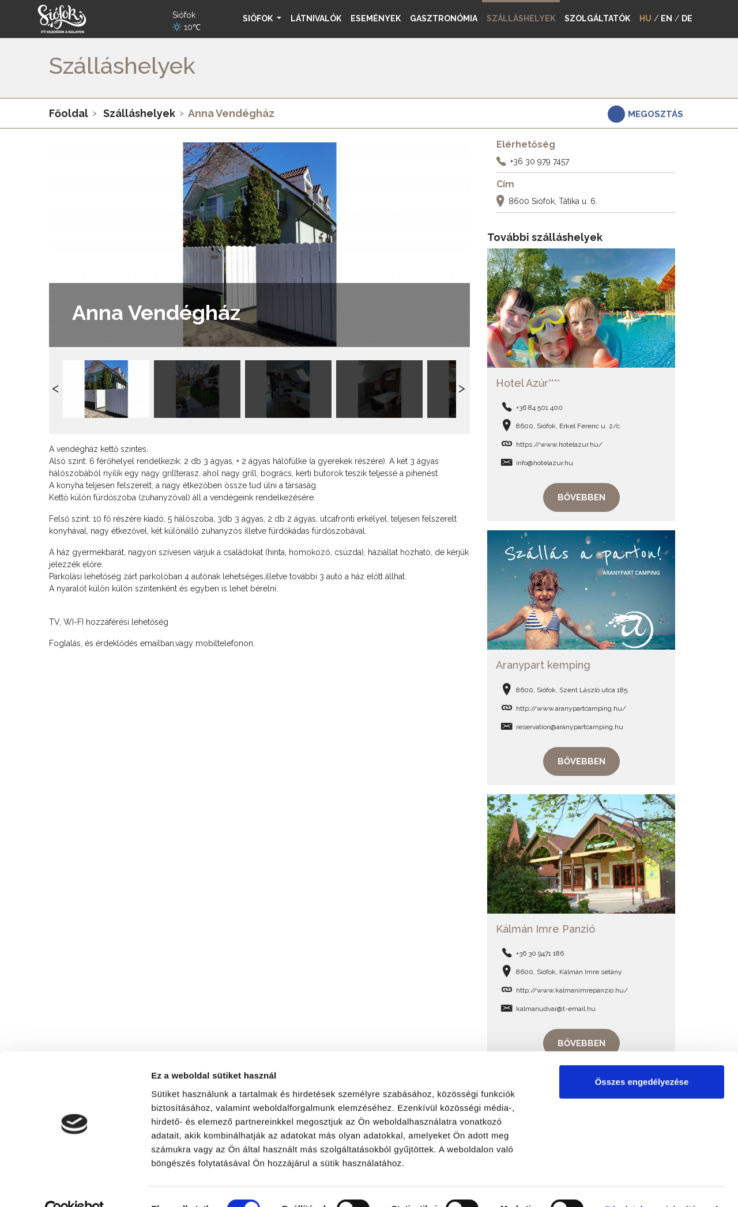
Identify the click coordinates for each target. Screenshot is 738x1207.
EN (666, 18)
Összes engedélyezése (642, 1057)
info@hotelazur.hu (544, 462)
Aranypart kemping (543, 663)
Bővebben (581, 496)
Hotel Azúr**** (528, 382)
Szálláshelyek (139, 113)
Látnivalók (316, 18)
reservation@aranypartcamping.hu (569, 725)
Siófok (258, 18)
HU (645, 18)
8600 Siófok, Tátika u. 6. (553, 201)
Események (376, 18)
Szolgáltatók (597, 18)
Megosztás (655, 114)
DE (686, 18)
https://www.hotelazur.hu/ (559, 443)
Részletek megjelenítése (655, 1184)
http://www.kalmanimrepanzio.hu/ (572, 987)
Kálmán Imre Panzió (545, 925)
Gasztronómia (443, 18)
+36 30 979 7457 (539, 161)
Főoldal (68, 113)
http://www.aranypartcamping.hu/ (571, 706)
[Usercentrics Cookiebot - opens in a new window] (74, 1184)
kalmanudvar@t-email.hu (556, 1005)
